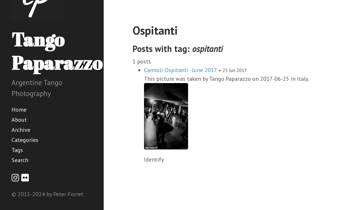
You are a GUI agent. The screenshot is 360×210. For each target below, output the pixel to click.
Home (19, 109)
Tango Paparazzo (57, 51)
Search (20, 160)
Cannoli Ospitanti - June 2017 (180, 70)
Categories (25, 140)
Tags (17, 150)
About (19, 119)
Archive (21, 130)
